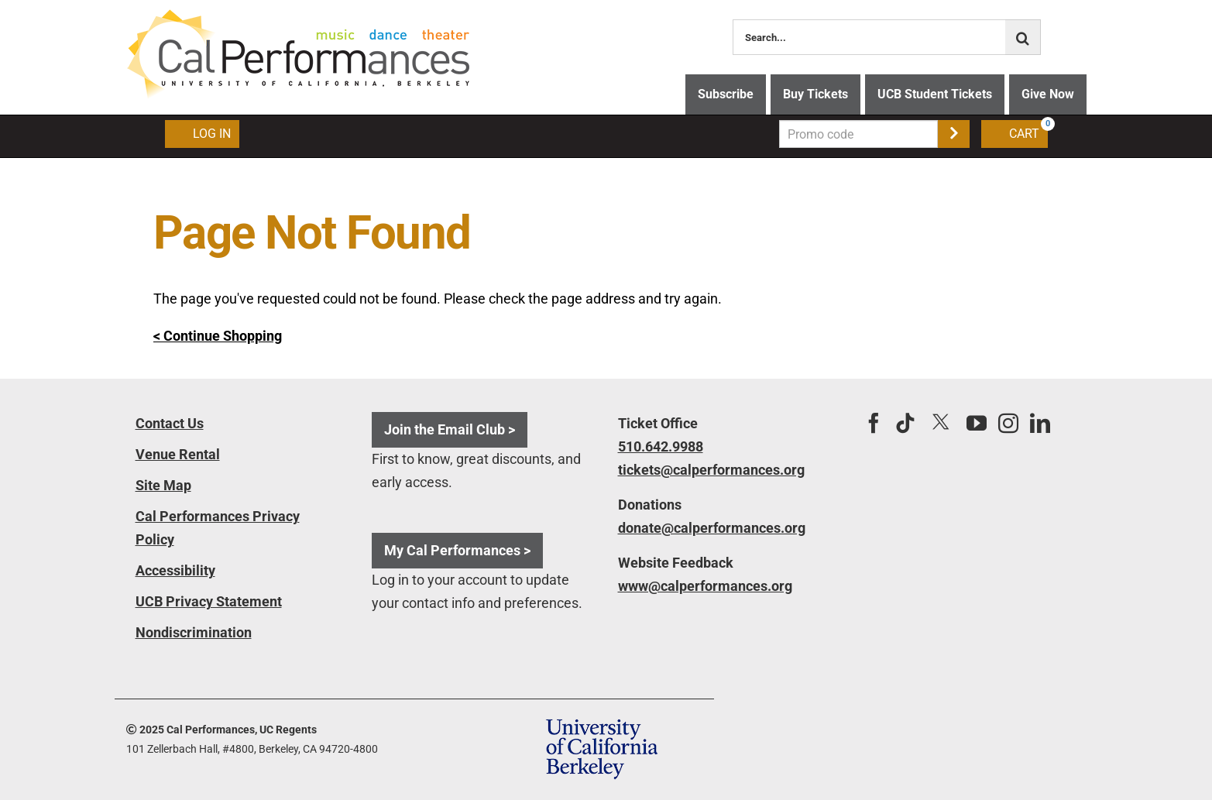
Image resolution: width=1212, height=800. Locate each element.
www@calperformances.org (705, 586)
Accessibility (175, 570)
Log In (202, 133)
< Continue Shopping (217, 336)
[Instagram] (1008, 423)
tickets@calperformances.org (711, 470)
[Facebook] (874, 423)
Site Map (163, 485)
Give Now (1047, 94)
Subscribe (726, 94)
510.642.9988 (660, 446)
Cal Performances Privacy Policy (218, 528)
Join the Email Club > (449, 429)
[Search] (1023, 37)
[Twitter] (941, 422)
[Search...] (869, 37)
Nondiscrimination (194, 632)
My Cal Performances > (457, 550)
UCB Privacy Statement (209, 601)
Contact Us (170, 423)
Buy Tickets (815, 94)
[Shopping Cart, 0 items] (1014, 134)
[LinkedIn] (1040, 423)
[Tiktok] (905, 423)
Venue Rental (178, 454)
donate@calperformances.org (711, 528)
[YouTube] (977, 423)
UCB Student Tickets (934, 94)
